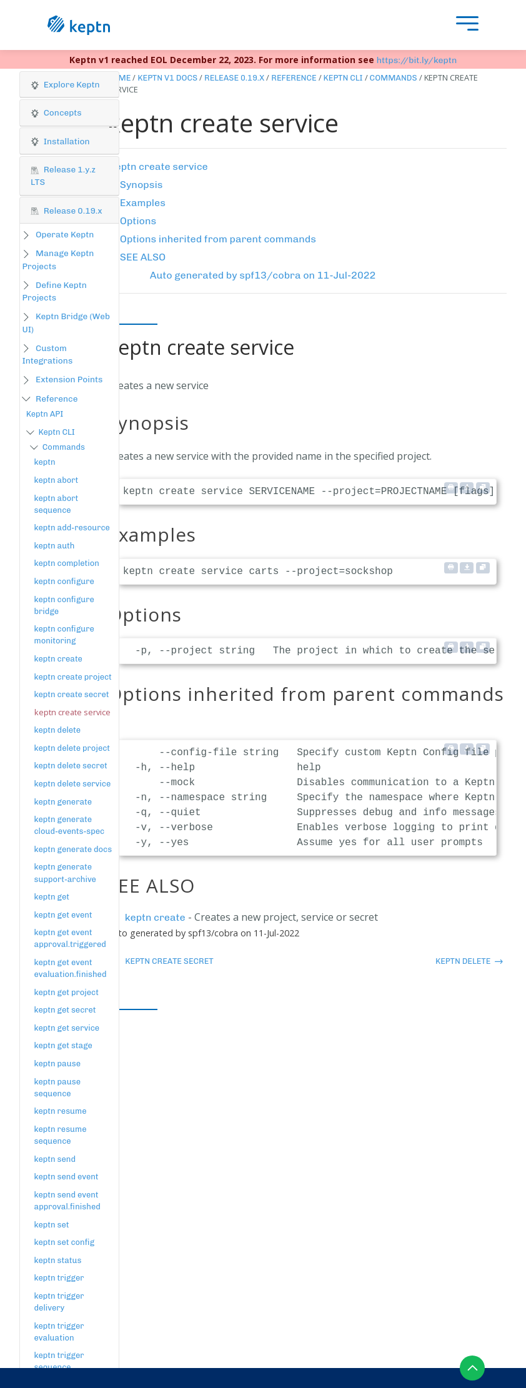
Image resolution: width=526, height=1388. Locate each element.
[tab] (69, 85)
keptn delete (57, 730)
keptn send (55, 1159)
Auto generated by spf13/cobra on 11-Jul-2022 (263, 275)
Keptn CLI (56, 432)
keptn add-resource (72, 527)
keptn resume (60, 1111)
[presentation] (464, 25)
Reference (56, 399)
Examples (143, 203)
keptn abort (56, 480)
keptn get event (63, 915)
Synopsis (141, 185)
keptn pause (57, 1063)
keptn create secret (71, 694)
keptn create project (73, 677)
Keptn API (45, 414)
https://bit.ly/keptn (417, 60)
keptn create (58, 658)
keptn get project (66, 992)
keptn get (51, 896)
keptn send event (66, 1176)
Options (138, 221)
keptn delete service (72, 783)
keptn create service (159, 166)
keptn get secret (65, 1009)
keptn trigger (59, 1277)
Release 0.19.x (234, 77)
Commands (63, 447)
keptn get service (67, 1028)
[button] (69, 84)
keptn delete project (72, 748)
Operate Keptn (65, 234)
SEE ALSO (143, 257)
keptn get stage (63, 1045)
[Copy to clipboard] (483, 487)
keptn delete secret (70, 765)
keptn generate (63, 801)
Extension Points (69, 379)
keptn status (58, 1260)
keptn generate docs (73, 849)
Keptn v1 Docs (167, 77)
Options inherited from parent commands (218, 239)
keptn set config (64, 1242)
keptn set (51, 1224)
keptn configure (64, 581)
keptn (45, 462)
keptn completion (66, 563)
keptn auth (54, 545)
